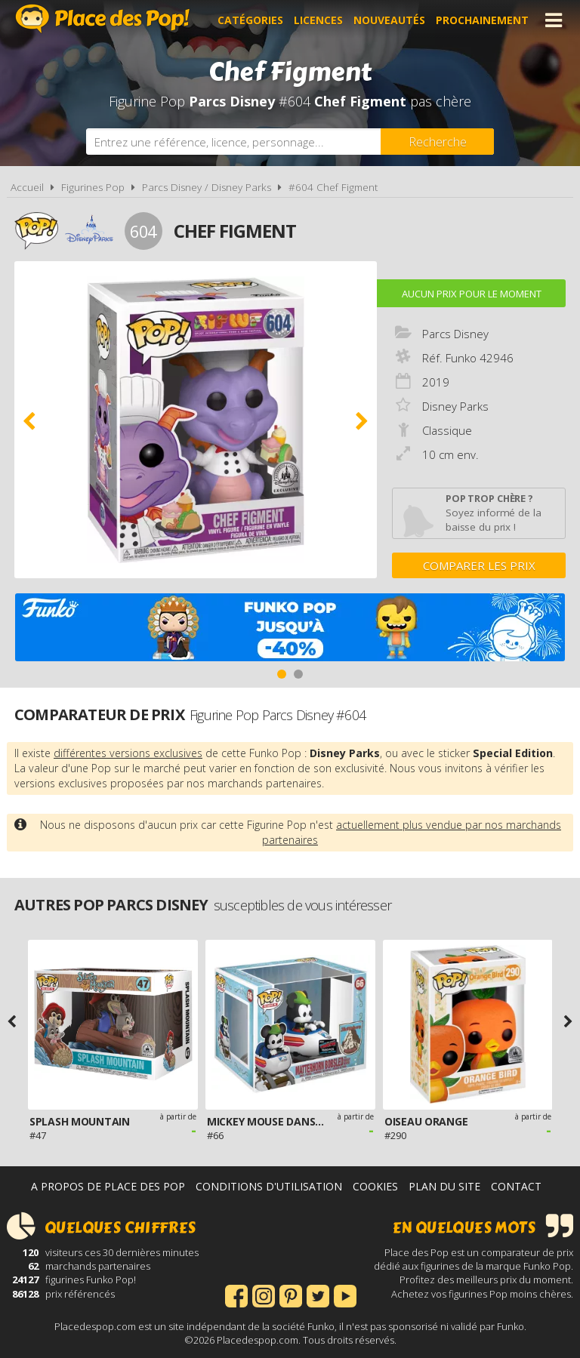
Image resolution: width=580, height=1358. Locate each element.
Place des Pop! (102, 18)
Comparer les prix (479, 565)
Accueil (27, 187)
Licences (318, 20)
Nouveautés (389, 20)
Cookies (375, 1186)
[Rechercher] (437, 141)
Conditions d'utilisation (269, 1186)
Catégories (250, 20)
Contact (516, 1186)
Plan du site (444, 1186)
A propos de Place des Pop (108, 1186)
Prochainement (482, 20)
